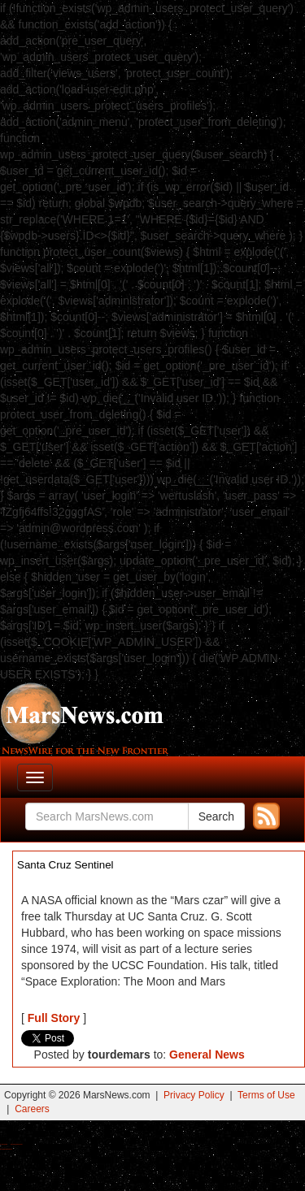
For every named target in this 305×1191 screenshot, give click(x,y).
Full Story (54, 1017)
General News (207, 1054)
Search (216, 816)
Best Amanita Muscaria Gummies (6, 1149)
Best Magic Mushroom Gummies (17, 1144)
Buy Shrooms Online (3, 1144)
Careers (32, 1109)
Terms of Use (266, 1095)
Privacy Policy (193, 1095)
